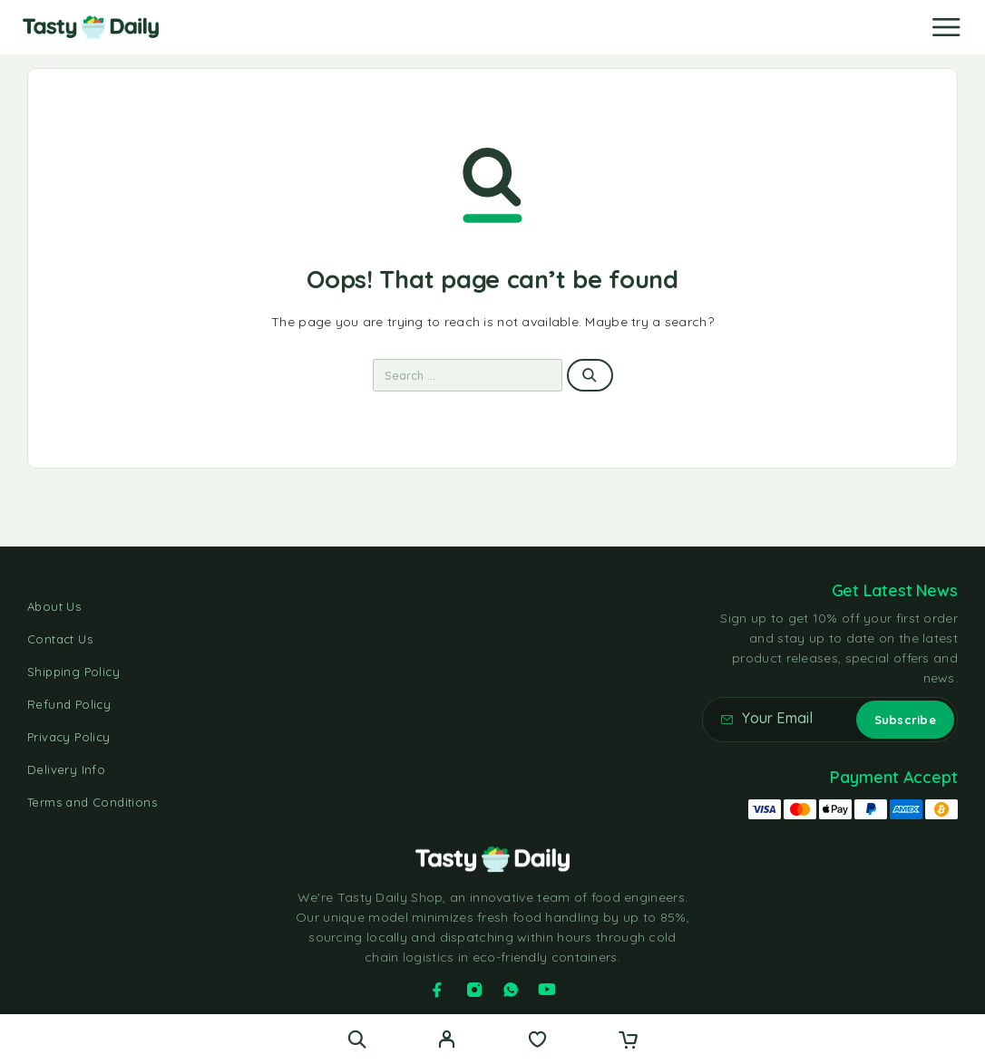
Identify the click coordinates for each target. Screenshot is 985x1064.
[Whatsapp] (510, 990)
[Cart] (628, 1041)
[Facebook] (437, 990)
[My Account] (446, 1041)
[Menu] (946, 27)
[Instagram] (474, 990)
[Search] (356, 1039)
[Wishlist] (537, 1041)
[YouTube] (547, 990)
